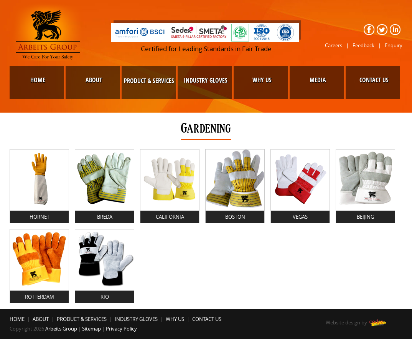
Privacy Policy (121, 328)
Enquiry (393, 45)
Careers (333, 45)
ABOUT (41, 319)
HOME (17, 319)
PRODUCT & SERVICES (82, 319)
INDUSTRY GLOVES (136, 319)
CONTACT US (206, 319)
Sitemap (91, 328)
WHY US (175, 319)
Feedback (363, 45)
